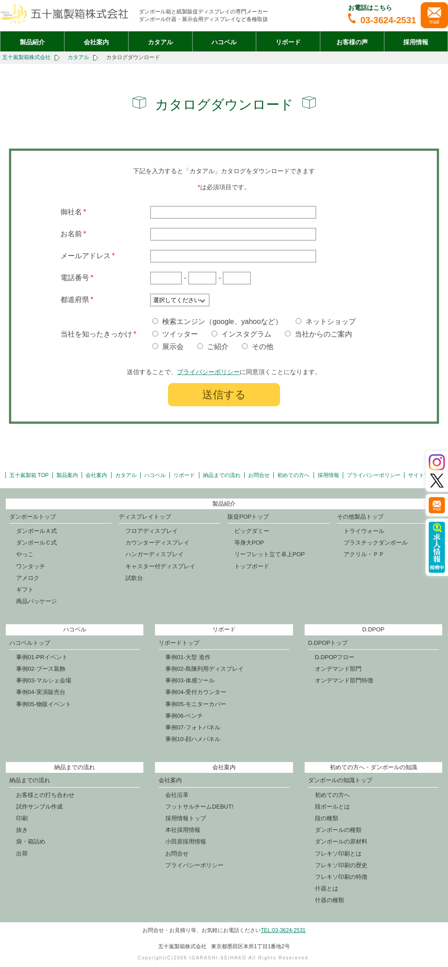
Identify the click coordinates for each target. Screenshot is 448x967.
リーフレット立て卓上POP (269, 554)
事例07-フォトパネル (192, 727)
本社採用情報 (182, 829)
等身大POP (249, 542)
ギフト (25, 589)
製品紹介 (32, 42)
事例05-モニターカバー (195, 704)
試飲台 (134, 578)
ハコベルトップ (29, 642)
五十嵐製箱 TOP (29, 475)
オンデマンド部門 (338, 668)
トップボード (251, 566)
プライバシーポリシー (208, 371)
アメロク (27, 578)
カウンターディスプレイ (157, 542)
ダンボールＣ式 (36, 542)
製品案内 (67, 475)
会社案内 (96, 42)
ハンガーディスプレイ (154, 554)
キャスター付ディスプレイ (160, 566)
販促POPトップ (248, 516)
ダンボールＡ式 (36, 531)
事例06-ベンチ (184, 715)
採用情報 (415, 42)
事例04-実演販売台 (40, 692)
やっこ (25, 554)
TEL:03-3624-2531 (283, 930)
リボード (288, 42)
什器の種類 (329, 900)
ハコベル (224, 42)
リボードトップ (179, 642)
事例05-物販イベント (43, 704)
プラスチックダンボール (376, 542)
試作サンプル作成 (39, 806)
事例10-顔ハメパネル (192, 739)
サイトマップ (424, 475)
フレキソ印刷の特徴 (341, 876)
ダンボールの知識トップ (340, 780)
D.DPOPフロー (335, 657)
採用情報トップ (185, 818)
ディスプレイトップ (145, 516)
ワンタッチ (30, 566)
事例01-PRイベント (42, 657)
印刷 (22, 818)
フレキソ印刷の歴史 (341, 865)
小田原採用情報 (185, 841)
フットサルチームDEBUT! (199, 806)
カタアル (160, 42)
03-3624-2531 (382, 20)
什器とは (326, 888)
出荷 (22, 853)
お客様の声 (352, 42)
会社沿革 (177, 795)
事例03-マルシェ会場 (43, 680)
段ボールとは (332, 806)
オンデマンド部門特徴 (344, 680)
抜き (22, 829)
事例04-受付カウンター (195, 692)
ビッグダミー (251, 531)
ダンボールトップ (32, 516)
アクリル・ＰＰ (364, 554)
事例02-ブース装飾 (40, 668)
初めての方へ (293, 475)
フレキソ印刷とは (338, 853)
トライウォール (364, 531)
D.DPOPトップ (328, 642)
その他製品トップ (360, 516)
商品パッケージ (36, 601)
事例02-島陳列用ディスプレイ (204, 668)
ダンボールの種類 (338, 829)
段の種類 (326, 818)
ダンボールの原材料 (341, 841)
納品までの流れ (222, 475)
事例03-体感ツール (190, 680)
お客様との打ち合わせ (45, 795)
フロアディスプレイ (151, 531)
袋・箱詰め (30, 841)
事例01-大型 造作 (187, 657)
